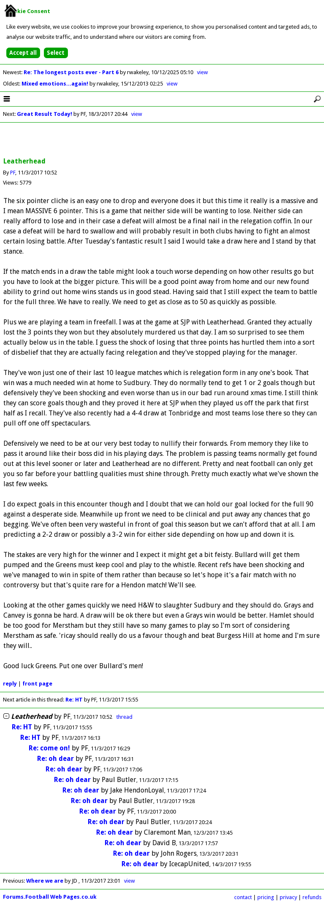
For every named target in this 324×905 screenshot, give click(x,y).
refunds (311, 897)
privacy (288, 897)
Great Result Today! (44, 114)
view (202, 72)
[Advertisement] (162, 140)
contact (243, 897)
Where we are (44, 881)
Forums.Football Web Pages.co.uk (50, 897)
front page (37, 683)
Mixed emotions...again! (55, 83)
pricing (265, 897)
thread (124, 717)
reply (10, 683)
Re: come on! (49, 748)
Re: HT (74, 699)
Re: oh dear (55, 759)
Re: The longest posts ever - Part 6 (72, 72)
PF (12, 172)
